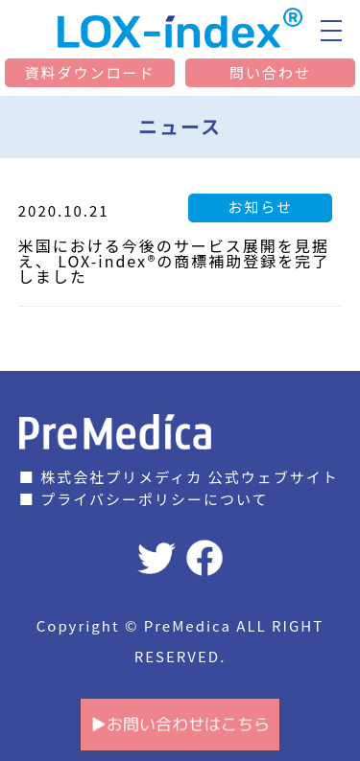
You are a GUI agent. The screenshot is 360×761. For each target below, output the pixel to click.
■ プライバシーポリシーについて (144, 499)
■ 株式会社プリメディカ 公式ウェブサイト (179, 477)
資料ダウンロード (89, 72)
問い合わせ (270, 72)
